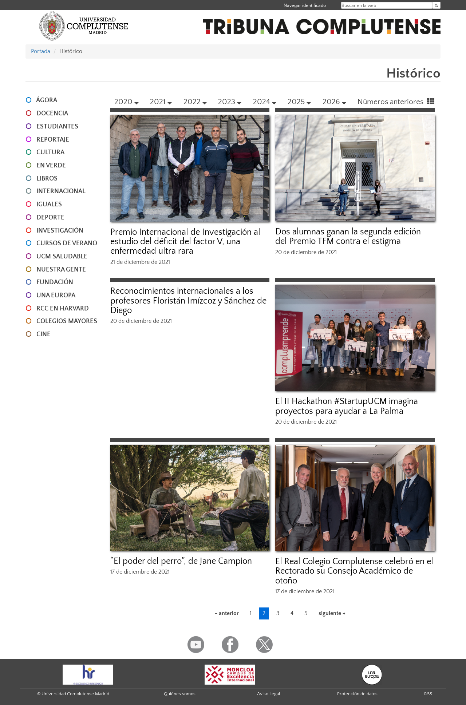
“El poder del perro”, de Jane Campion (181, 561)
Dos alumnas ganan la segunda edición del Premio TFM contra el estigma (348, 236)
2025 (299, 102)
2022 (195, 102)
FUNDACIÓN (54, 282)
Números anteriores (396, 102)
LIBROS (47, 178)
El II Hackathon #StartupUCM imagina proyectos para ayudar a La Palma (346, 406)
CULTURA (50, 152)
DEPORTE (50, 217)
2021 (161, 102)
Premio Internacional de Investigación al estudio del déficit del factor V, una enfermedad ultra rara (185, 241)
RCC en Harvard (62, 308)
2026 (334, 102)
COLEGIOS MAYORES (66, 321)
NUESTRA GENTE (61, 269)
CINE (43, 334)
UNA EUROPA (55, 295)
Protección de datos (357, 693)
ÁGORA (46, 100)
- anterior (227, 613)
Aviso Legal (268, 693)
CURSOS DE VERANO (66, 243)
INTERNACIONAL (61, 191)
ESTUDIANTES (57, 126)
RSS (428, 693)
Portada (40, 51)
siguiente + (332, 613)
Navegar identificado (305, 5)
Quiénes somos (180, 693)
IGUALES (49, 204)
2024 (264, 102)
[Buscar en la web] (436, 5)
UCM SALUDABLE (61, 256)
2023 (229, 102)
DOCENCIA (52, 113)
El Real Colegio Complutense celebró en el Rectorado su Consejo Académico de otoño (354, 571)
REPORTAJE (52, 139)
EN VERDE (51, 165)
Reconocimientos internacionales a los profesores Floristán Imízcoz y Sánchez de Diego (188, 300)
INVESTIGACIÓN (59, 230)
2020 (126, 102)
